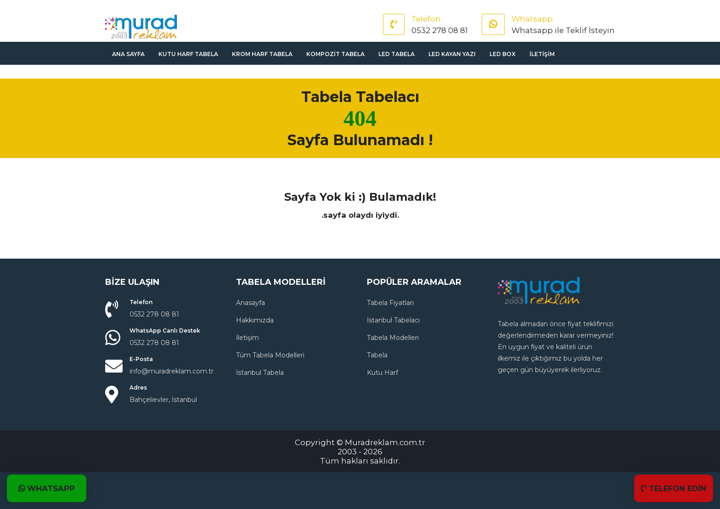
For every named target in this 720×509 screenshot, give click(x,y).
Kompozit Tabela (335, 54)
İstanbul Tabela (260, 372)
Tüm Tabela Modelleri (270, 355)
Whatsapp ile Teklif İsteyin (563, 30)
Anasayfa (250, 303)
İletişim (542, 54)
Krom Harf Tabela (262, 54)
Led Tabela (396, 54)
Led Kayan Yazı (452, 54)
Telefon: (426, 18)
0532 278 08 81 (439, 30)
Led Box (502, 54)
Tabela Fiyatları (390, 303)
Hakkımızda (255, 320)
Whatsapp (532, 18)
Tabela (377, 355)
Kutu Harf (382, 372)
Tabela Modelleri (393, 338)
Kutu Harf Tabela (188, 54)
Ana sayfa (128, 54)
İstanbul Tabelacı (393, 320)
